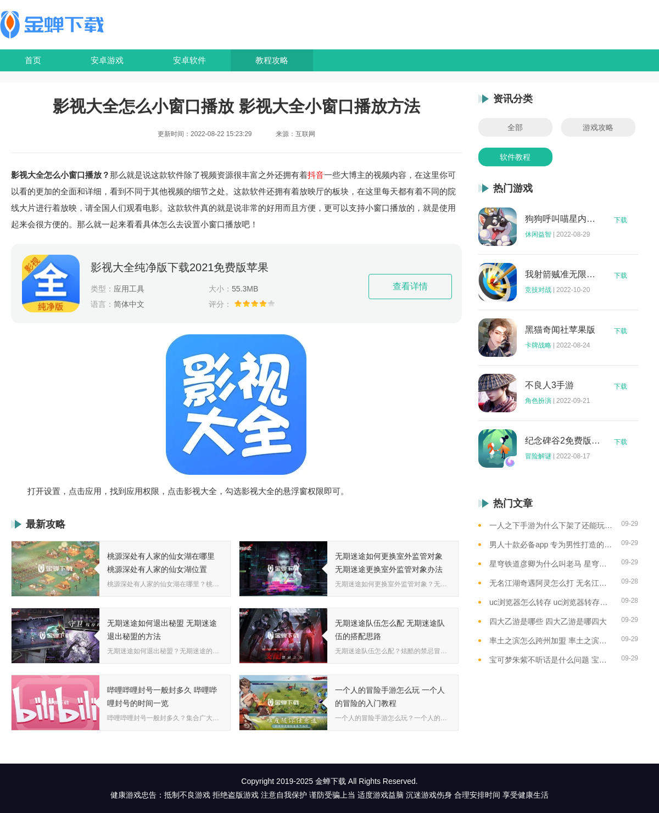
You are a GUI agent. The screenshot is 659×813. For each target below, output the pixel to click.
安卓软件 (189, 60)
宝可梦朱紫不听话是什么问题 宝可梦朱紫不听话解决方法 (551, 659)
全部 (515, 127)
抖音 (316, 175)
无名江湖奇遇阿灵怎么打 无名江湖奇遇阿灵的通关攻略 (551, 583)
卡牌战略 (538, 345)
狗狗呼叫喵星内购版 (563, 219)
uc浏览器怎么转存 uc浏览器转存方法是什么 (551, 602)
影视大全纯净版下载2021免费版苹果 (180, 267)
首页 (33, 60)
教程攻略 (271, 60)
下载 (620, 220)
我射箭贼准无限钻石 (563, 274)
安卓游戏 (107, 60)
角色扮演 (538, 401)
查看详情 (410, 286)
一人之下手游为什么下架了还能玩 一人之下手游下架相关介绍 (551, 525)
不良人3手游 (549, 385)
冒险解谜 (538, 456)
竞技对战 (538, 290)
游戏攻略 (598, 127)
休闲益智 (538, 234)
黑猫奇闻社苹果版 (560, 330)
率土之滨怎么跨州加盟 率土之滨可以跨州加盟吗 (551, 640)
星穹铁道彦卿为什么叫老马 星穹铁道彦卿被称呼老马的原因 (551, 563)
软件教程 (515, 157)
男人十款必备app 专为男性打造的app (551, 544)
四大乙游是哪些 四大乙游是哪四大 (548, 621)
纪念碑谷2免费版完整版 (563, 440)
